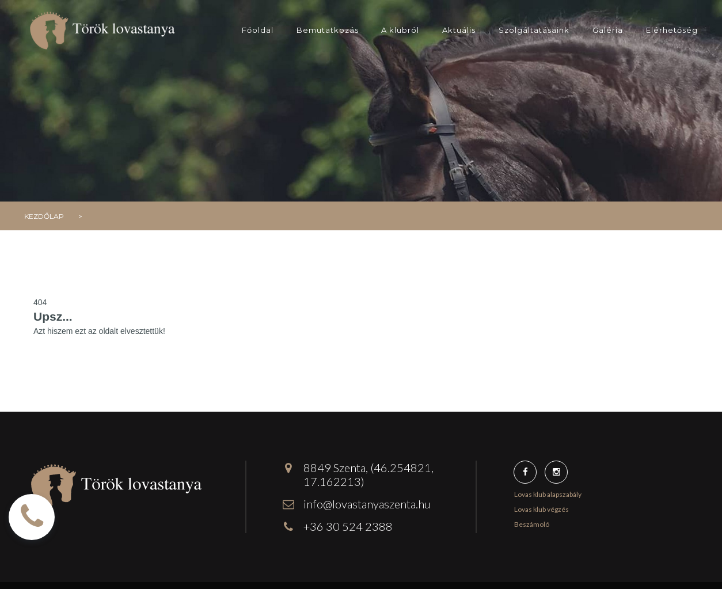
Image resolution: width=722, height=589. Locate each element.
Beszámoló (531, 524)
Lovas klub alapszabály (548, 494)
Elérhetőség (672, 30)
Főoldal (257, 30)
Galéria (607, 30)
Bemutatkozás (328, 30)
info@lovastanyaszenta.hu (367, 504)
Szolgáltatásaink (534, 30)
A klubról (400, 30)
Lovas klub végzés (541, 509)
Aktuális (459, 30)
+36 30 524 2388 (348, 526)
